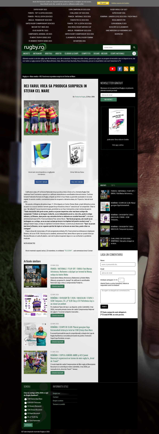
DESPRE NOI (119, 34)
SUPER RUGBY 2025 (40, 10)
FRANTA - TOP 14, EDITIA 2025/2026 (79, 23)
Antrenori (37, 53)
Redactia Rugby (80, 97)
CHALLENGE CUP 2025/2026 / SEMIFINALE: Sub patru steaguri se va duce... (122, 241)
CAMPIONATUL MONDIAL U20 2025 (40, 34)
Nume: (102, 260)
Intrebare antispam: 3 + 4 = (109, 280)
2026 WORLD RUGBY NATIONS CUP (79, 27)
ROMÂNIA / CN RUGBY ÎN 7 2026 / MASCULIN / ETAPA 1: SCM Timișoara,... (122, 217)
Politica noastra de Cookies (120, 3)
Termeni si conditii (59, 404)
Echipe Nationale (117, 53)
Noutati (103, 185)
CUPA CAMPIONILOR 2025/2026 (79, 10)
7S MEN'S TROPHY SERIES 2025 (40, 37)
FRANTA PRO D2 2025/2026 (79, 20)
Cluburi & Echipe (71, 53)
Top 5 (113, 185)
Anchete (26, 53)
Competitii (86, 53)
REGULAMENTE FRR (118, 20)
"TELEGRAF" (68, 251)
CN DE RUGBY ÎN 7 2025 (40, 30)
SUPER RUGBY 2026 (118, 13)
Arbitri (58, 53)
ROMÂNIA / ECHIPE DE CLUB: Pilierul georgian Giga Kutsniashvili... (123, 204)
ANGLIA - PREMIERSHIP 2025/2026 (79, 30)
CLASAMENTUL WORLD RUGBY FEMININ (79, 37)
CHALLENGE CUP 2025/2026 (79, 13)
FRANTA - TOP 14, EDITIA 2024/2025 (40, 13)
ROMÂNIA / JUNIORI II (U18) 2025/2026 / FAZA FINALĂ (118, 17)
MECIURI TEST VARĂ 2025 (40, 27)
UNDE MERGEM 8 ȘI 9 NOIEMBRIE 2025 (119, 30)
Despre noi (56, 393)
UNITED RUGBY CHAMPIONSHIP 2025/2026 (79, 34)
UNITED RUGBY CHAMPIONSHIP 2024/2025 (40, 23)
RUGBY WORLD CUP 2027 (118, 10)
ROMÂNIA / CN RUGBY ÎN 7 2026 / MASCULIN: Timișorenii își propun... (122, 228)
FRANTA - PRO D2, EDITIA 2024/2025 (40, 17)
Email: (102, 269)
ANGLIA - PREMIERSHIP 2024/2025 (40, 20)
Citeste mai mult (57, 286)
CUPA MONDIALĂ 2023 (118, 23)
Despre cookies (58, 401)
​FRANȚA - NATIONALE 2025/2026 (79, 17)
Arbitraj (48, 53)
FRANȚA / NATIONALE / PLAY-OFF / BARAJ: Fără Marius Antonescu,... (123, 192)
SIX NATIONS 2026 (79, 41)
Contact (55, 397)
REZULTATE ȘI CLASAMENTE (118, 27)
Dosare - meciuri (100, 53)
